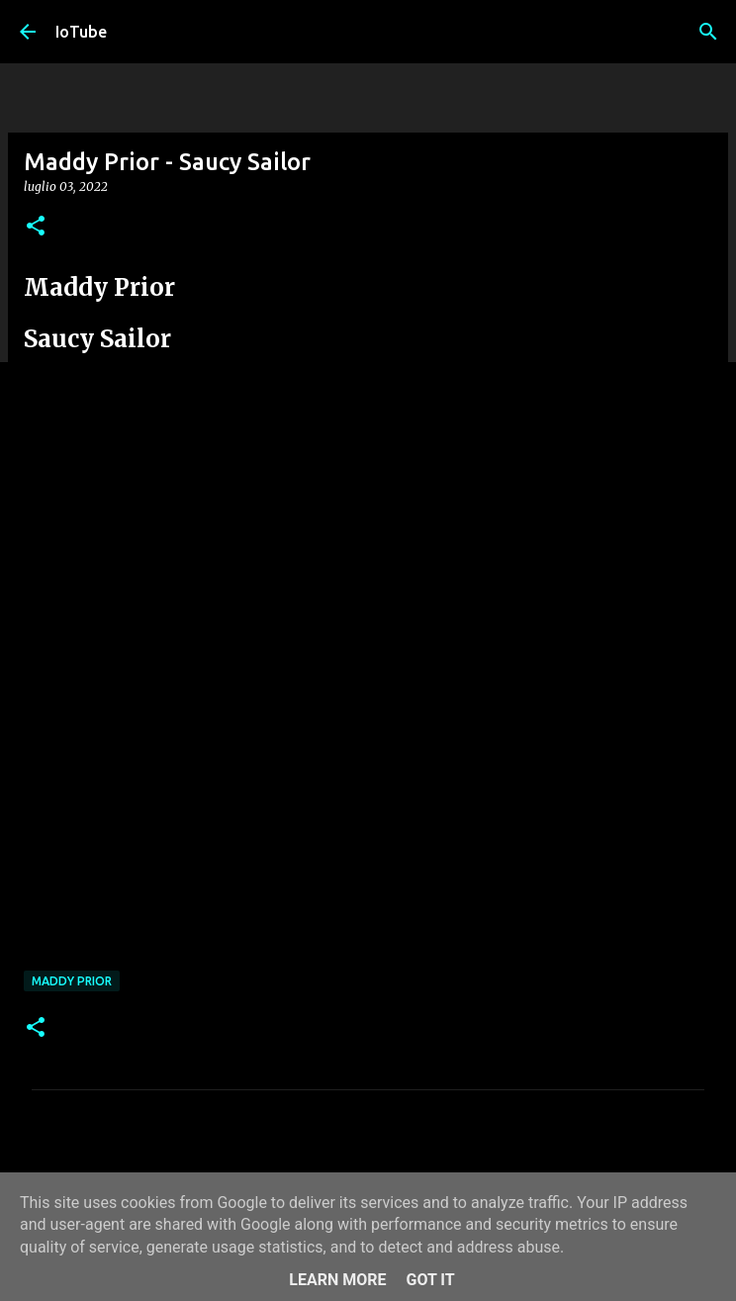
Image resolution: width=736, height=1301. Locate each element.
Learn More (337, 1279)
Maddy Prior (72, 981)
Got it (430, 1279)
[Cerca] (708, 31)
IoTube (81, 32)
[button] (35, 227)
